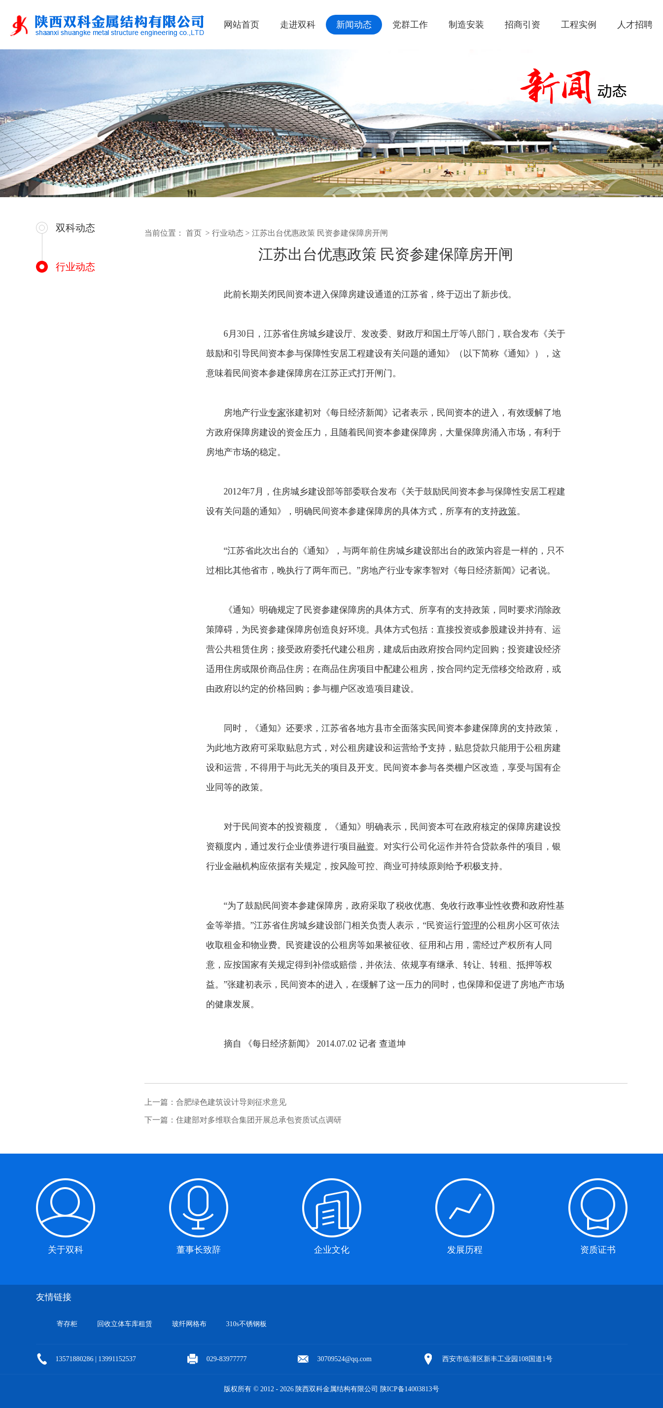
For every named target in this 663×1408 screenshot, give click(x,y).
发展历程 (465, 1250)
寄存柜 (67, 1324)
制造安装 (466, 25)
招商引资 (522, 25)
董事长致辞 (198, 1250)
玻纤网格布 (189, 1324)
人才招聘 (635, 25)
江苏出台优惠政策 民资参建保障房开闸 (320, 233)
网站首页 (241, 25)
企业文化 (331, 1250)
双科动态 (75, 227)
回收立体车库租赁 (124, 1324)
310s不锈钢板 (246, 1324)
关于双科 (65, 1250)
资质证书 (598, 1250)
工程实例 (578, 25)
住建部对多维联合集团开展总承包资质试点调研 (259, 1120)
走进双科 (297, 25)
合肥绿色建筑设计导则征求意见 (231, 1102)
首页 (194, 233)
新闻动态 (354, 25)
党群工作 (410, 25)
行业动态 (75, 266)
